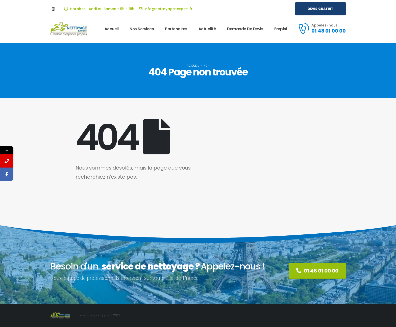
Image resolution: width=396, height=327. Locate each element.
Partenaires (176, 29)
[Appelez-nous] (322, 28)
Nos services (142, 29)
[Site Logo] (69, 29)
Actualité (207, 29)
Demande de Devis (245, 29)
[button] (320, 8)
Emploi (280, 29)
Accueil (112, 29)
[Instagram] (53, 9)
